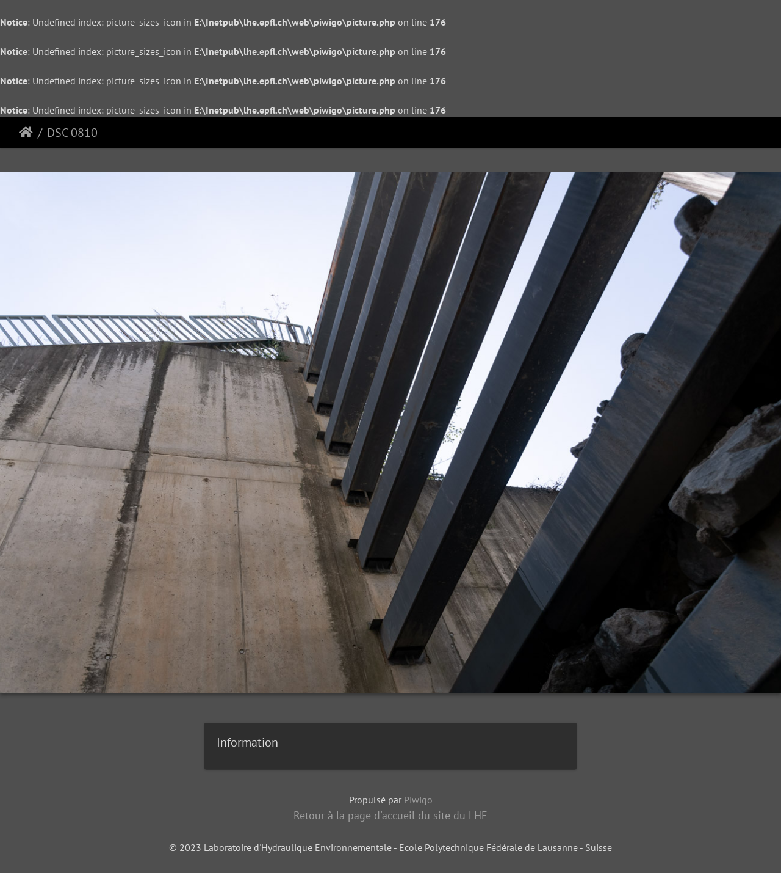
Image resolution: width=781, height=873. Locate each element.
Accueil (26, 132)
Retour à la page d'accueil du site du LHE (390, 815)
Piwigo (418, 800)
